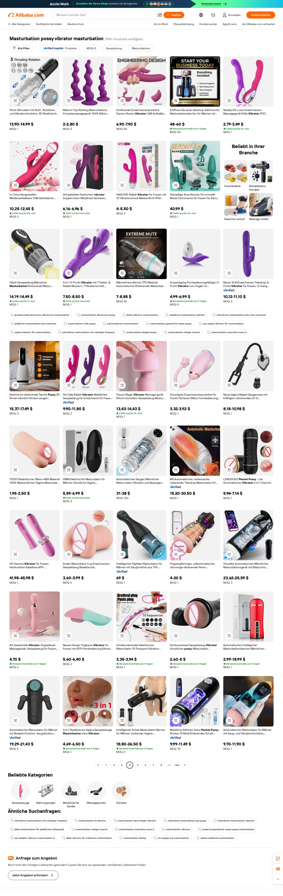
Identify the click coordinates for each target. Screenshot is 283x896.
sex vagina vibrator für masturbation (221, 323)
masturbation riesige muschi (182, 332)
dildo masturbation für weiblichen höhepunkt (37, 829)
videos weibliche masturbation (215, 838)
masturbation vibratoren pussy (96, 315)
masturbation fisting (132, 838)
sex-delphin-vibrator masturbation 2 (32, 838)
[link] (278, 858)
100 (177, 765)
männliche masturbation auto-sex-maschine (239, 315)
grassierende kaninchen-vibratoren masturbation (39, 315)
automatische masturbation (120, 323)
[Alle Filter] (21, 48)
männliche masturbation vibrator (234, 820)
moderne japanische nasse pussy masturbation (226, 829)
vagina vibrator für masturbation (30, 332)
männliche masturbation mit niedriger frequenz (86, 332)
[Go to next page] (184, 765)
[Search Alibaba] (105, 15)
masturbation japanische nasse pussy (169, 323)
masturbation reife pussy (80, 323)
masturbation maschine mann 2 (227, 332)
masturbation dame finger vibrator (135, 820)
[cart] (214, 15)
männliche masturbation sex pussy (185, 820)
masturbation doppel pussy (139, 332)
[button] (159, 15)
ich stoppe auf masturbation (171, 838)
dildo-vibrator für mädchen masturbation (87, 838)
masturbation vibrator (176, 829)
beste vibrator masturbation (140, 315)
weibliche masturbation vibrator (185, 315)
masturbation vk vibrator (90, 820)
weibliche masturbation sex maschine (33, 323)
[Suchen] (174, 15)
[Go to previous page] (98, 765)
